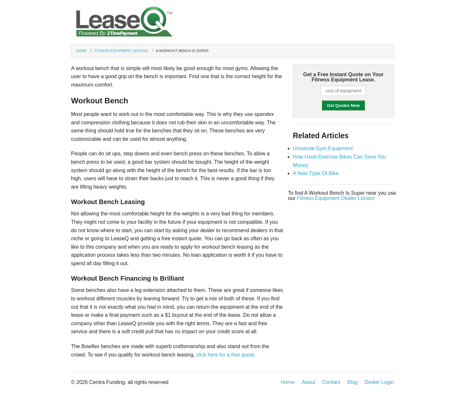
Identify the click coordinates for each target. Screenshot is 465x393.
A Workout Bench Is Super (182, 51)
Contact (331, 382)
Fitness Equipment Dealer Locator (336, 198)
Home (81, 51)
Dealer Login (379, 382)
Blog (352, 382)
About (308, 382)
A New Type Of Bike (316, 173)
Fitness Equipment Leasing (121, 51)
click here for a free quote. (226, 354)
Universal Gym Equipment (323, 148)
